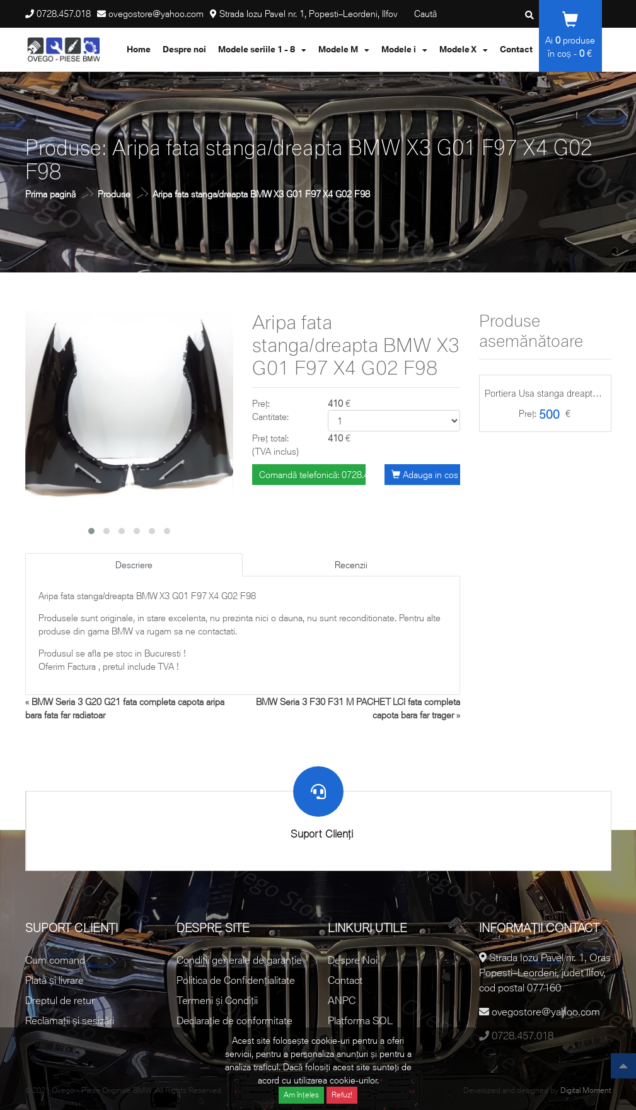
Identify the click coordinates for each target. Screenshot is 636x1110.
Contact (345, 980)
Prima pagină (50, 194)
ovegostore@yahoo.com (156, 13)
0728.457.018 (64, 13)
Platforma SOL (360, 1020)
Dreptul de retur (60, 1000)
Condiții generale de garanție (239, 960)
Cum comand (55, 960)
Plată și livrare (54, 980)
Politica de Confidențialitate (235, 980)
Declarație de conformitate (234, 1020)
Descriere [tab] (134, 564)
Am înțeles (301, 1094)
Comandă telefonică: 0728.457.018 (312, 474)
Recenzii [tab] (351, 564)
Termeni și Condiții (217, 1000)
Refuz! (342, 1094)
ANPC (342, 1000)
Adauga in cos (424, 474)
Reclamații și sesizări (69, 1020)
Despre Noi (353, 960)
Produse (114, 194)
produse (575, 40)
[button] (91, 531)
